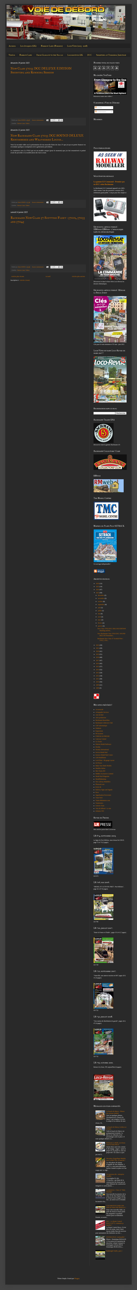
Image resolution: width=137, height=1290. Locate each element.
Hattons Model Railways (103, 744)
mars (99, 620)
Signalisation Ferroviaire (103, 795)
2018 (98, 657)
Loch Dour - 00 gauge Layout (105, 760)
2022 (98, 645)
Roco (97, 792)
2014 (98, 670)
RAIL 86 (98, 787)
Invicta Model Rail (101, 752)
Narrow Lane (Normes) (52, 46)
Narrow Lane (25, 55)
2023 (98, 593)
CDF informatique (101, 726)
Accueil (12, 46)
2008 (98, 688)
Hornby (98, 747)
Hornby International (102, 750)
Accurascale (99, 709)
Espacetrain (99, 731)
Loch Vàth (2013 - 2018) (77, 46)
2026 (98, 583)
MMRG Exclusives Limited (104, 774)
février (100, 623)
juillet (100, 611)
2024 (98, 589)
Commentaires (100, 112)
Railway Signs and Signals (104, 790)
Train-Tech (99, 798)
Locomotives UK (75, 55)
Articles (98, 108)
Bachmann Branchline (103, 720)
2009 (98, 685)
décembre (101, 595)
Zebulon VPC (100, 811)
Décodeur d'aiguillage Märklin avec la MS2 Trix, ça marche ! (116, 1159)
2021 (98, 648)
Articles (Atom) (25, 280)
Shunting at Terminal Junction (111, 55)
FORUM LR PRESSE (103, 736)
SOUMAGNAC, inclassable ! (115, 1237)
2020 (98, 651)
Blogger (76, 1278)
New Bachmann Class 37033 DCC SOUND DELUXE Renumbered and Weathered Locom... (47, 137)
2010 (98, 682)
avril (99, 617)
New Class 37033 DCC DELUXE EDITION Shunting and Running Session (41, 70)
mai (99, 614)
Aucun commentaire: (38, 120)
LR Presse (99, 763)
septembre (101, 604)
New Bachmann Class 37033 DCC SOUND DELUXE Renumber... (111, 634)
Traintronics (99, 803)
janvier (100, 626)
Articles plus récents (17, 276)
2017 (98, 660)
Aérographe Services (102, 712)
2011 (98, 679)
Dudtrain (98, 728)
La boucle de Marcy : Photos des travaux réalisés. (115, 1112)
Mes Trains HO (100, 771)
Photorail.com (100, 784)
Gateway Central (101, 739)
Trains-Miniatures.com (103, 800)
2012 (98, 676)
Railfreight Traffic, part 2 (114, 1251)
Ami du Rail (99, 715)
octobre (100, 601)
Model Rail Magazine (102, 776)
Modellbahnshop (101, 779)
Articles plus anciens (78, 276)
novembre (101, 598)
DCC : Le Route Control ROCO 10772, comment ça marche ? (115, 1223)
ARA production (101, 718)
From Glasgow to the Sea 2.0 (49, 55)
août (99, 608)
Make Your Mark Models (103, 766)
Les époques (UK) (28, 46)
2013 (98, 673)
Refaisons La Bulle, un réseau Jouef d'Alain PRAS (115, 1144)
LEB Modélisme (101, 758)
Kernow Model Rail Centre (104, 755)
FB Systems (99, 734)
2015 (98, 666)
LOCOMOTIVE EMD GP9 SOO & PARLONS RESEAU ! (116, 1206)
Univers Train (100, 806)
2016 (98, 663)
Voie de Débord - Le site (103, 808)
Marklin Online (100, 768)
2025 (98, 586)
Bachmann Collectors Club (104, 723)
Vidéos (12, 55)
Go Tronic (99, 742)
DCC (89, 55)
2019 (98, 654)
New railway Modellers (103, 782)
